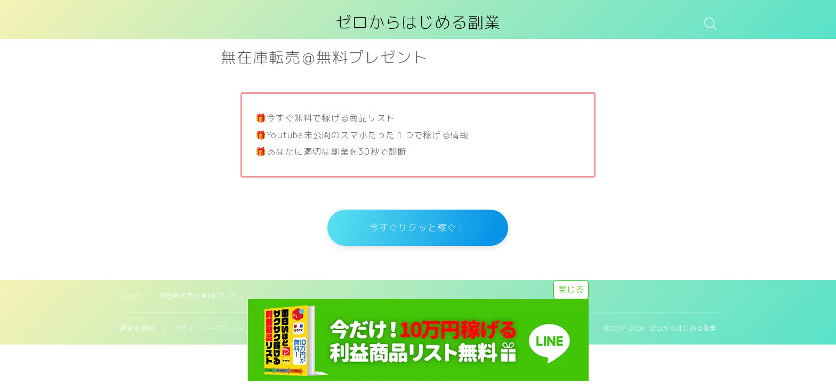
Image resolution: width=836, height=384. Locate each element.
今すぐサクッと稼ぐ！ (418, 228)
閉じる (571, 289)
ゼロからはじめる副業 (418, 23)
